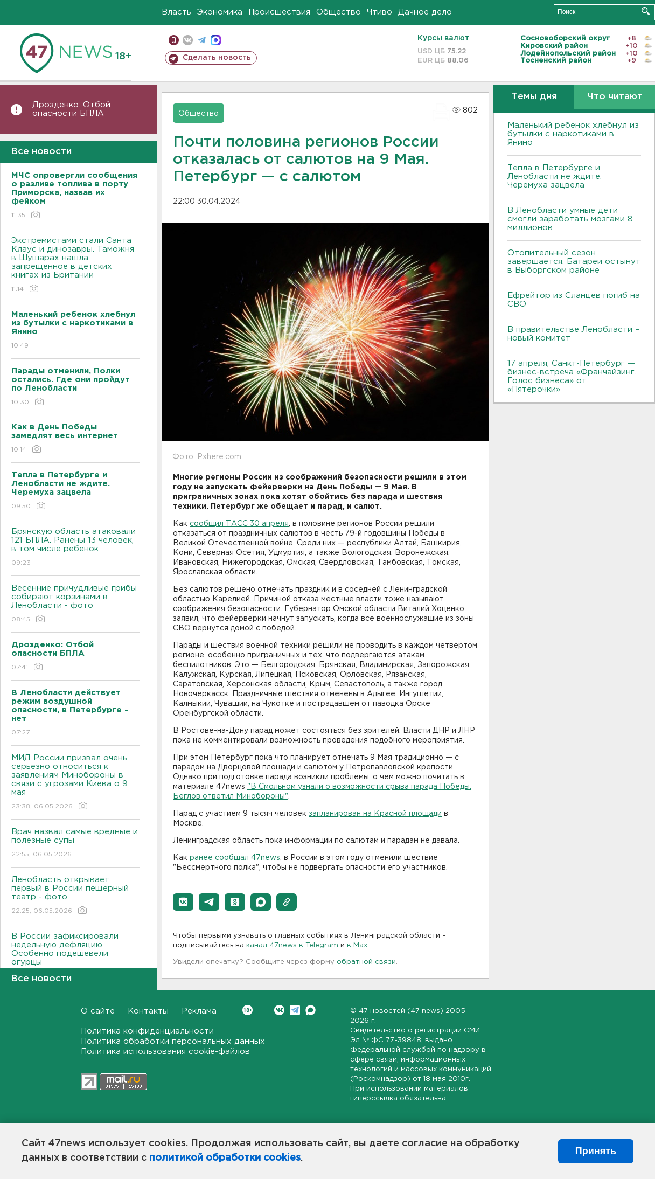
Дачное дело (425, 12)
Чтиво (379, 12)
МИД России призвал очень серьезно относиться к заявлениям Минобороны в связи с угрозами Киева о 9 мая (75, 782)
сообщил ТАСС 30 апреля (239, 524)
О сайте (98, 1011)
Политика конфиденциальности (147, 1031)
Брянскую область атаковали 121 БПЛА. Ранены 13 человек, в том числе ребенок (75, 547)
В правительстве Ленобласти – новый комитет (573, 334)
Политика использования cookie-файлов (165, 1051)
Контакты (148, 1011)
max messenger (216, 40)
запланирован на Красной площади (375, 813)
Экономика (219, 12)
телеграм (202, 40)
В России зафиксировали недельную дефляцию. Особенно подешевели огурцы (75, 957)
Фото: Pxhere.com (206, 457)
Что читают (615, 97)
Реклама (199, 1011)
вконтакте (188, 40)
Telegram (295, 1010)
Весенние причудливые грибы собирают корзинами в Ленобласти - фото (75, 604)
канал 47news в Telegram (292, 945)
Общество (338, 12)
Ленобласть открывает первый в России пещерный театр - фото (75, 896)
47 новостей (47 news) (401, 1011)
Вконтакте (247, 1010)
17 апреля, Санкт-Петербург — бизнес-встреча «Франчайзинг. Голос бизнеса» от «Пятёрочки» (571, 376)
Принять (595, 1151)
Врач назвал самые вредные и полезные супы (75, 843)
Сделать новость (217, 57)
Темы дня (534, 97)
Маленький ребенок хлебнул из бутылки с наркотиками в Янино (573, 134)
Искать (646, 11)
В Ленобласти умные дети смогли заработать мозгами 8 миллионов (570, 219)
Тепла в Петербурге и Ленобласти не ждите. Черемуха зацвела (554, 176)
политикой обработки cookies (225, 1158)
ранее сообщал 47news (235, 858)
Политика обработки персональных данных (173, 1041)
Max (310, 1010)
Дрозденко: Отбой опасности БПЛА (71, 109)
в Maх (357, 945)
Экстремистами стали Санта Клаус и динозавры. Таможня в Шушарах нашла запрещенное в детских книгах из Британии (75, 265)
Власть (176, 12)
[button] (183, 902)
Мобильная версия (174, 40)
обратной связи (366, 962)
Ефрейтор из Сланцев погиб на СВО (573, 300)
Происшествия (279, 12)
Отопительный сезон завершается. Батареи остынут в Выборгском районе (573, 261)
